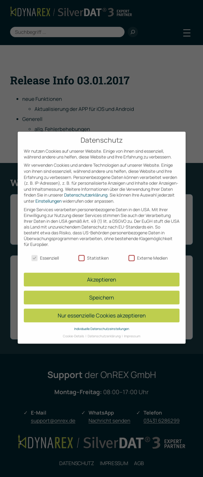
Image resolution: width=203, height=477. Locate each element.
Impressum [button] (132, 329)
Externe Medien (148, 251)
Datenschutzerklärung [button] (104, 329)
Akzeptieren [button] (101, 273)
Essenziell (45, 251)
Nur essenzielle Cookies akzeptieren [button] (102, 309)
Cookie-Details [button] (74, 329)
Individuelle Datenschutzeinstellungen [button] (101, 322)
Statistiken (93, 251)
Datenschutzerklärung (85, 189)
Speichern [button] (101, 291)
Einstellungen (48, 194)
